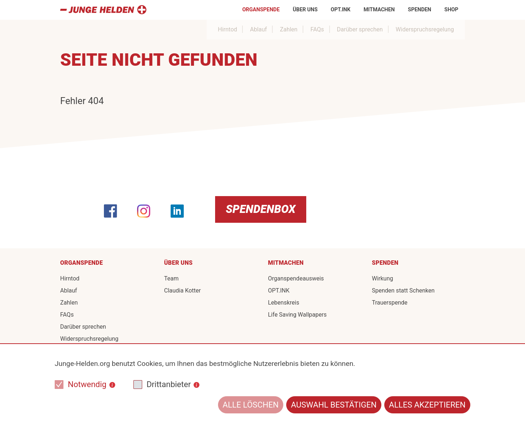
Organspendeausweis (296, 278)
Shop (451, 10)
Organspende (261, 10)
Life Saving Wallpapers (297, 314)
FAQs (317, 29)
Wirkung (382, 278)
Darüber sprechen (360, 29)
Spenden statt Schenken (403, 290)
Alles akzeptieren (427, 404)
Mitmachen (379, 10)
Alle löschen (251, 404)
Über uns (305, 10)
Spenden (419, 10)
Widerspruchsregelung (425, 29)
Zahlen (289, 29)
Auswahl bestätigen (334, 404)
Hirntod (227, 29)
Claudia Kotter (182, 290)
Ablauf (258, 29)
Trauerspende (390, 302)
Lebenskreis (283, 302)
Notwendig (87, 384)
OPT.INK (340, 10)
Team (171, 278)
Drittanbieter (169, 384)
